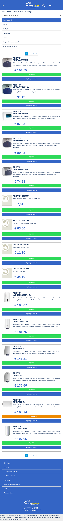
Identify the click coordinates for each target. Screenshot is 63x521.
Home (3, 12)
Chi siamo (7, 463)
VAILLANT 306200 (21, 269)
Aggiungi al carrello (31, 79)
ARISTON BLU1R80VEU (19, 347)
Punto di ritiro (8, 493)
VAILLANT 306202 (21, 244)
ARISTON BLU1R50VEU (19, 374)
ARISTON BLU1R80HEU (19, 401)
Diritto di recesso (9, 476)
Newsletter (7, 480)
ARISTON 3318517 (21, 220)
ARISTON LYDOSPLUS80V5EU (22, 294)
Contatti (6, 467)
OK (27, 519)
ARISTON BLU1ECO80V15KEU (22, 321)
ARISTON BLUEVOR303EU (20, 59)
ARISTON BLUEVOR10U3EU (21, 139)
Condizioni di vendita (10, 471)
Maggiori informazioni (16, 519)
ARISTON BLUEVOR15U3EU (21, 86)
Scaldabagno (27, 12)
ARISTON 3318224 (21, 196)
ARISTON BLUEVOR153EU (20, 113)
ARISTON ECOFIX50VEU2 (20, 428)
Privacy (6, 489)
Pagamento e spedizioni (12, 484)
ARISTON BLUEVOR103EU (20, 168)
